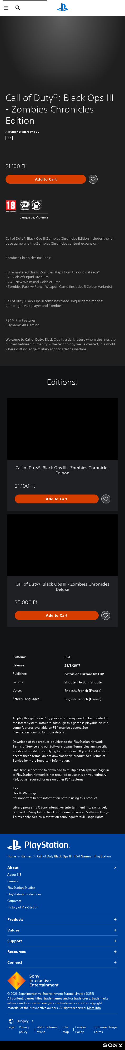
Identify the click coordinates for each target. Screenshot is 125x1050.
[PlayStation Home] (62, 8)
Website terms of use (47, 1029)
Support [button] (62, 941)
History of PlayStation (22, 907)
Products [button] (62, 919)
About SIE (14, 874)
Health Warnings (25, 793)
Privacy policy (24, 1029)
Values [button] (62, 930)
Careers (12, 881)
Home (11, 856)
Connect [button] (62, 962)
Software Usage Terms (105, 1029)
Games (26, 856)
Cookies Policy (81, 1029)
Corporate (14, 901)
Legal (11, 1027)
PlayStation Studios (21, 887)
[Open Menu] (6, 8)
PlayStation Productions (24, 894)
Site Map (66, 1029)
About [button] (62, 868)
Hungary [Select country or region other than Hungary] (21, 1021)
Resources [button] (62, 951)
